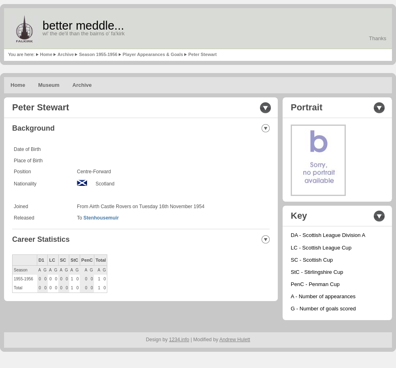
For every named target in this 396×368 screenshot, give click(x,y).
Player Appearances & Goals (153, 54)
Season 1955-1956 (98, 54)
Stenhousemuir (101, 218)
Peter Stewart (202, 54)
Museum (49, 85)
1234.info (179, 339)
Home (46, 54)
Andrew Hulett (234, 339)
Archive (65, 54)
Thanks (377, 38)
